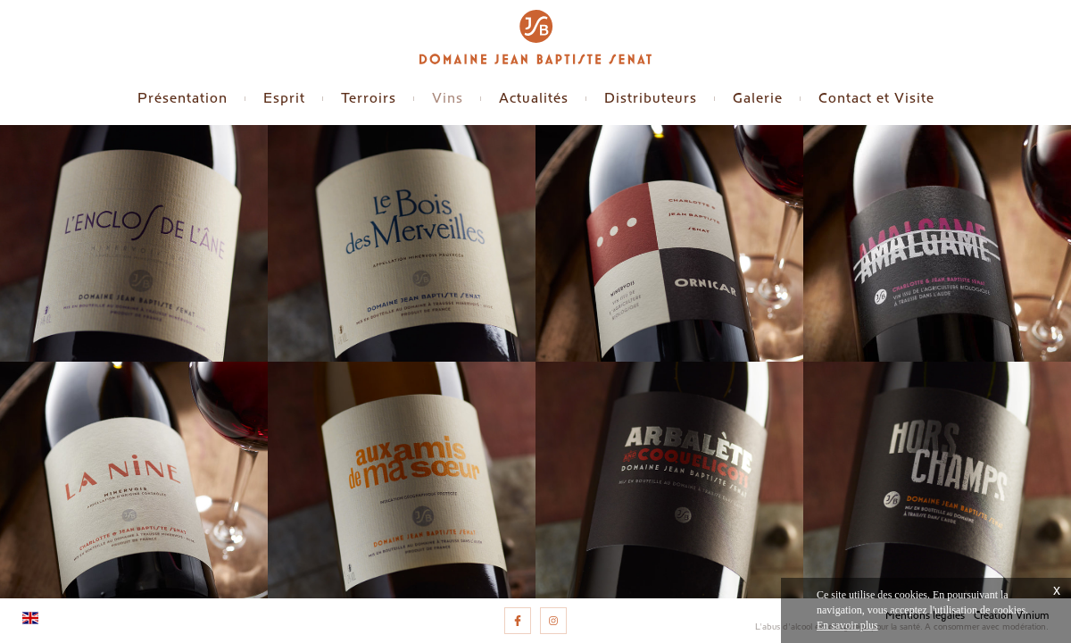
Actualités (534, 98)
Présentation (182, 98)
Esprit (284, 98)
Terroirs (368, 98)
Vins (447, 98)
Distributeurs (650, 98)
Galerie (758, 98)
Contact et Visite (876, 98)
